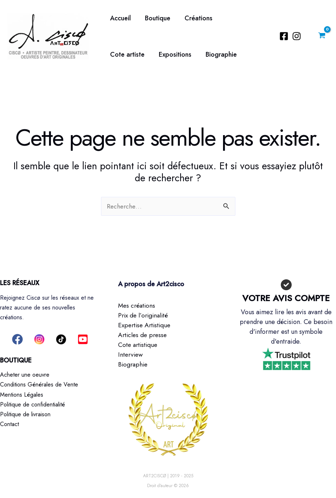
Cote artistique (138, 344)
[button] (17, 339)
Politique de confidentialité (32, 404)
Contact (9, 424)
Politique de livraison (25, 414)
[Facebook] (285, 36)
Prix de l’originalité (144, 315)
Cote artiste (240, 18)
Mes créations (137, 305)
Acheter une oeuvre (24, 375)
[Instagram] (298, 36)
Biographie (170, 54)
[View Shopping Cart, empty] (322, 36)
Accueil (119, 18)
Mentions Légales (21, 394)
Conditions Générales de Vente (39, 384)
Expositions (125, 54)
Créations (196, 18)
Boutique (156, 18)
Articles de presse (143, 335)
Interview (131, 354)
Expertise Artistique (146, 325)
